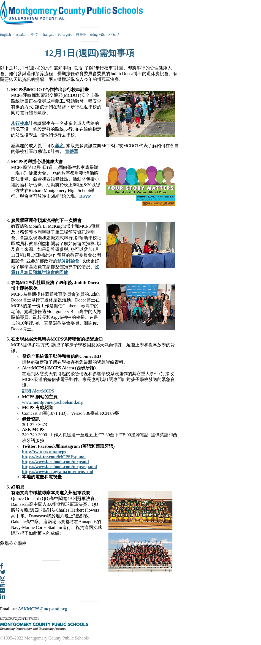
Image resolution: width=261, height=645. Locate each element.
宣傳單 (71, 151)
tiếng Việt (97, 34)
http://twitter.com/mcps (44, 451)
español (20, 34)
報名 (59, 145)
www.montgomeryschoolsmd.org (52, 402)
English (5, 34)
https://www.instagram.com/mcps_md (57, 471)
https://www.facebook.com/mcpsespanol (59, 466)
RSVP (85, 196)
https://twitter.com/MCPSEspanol (54, 456)
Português (65, 34)
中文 (34, 34)
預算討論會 (68, 261)
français (48, 34)
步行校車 (20, 123)
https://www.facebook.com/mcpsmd (55, 461)
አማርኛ (113, 34)
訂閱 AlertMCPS (38, 391)
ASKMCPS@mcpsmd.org (42, 608)
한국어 (81, 34)
